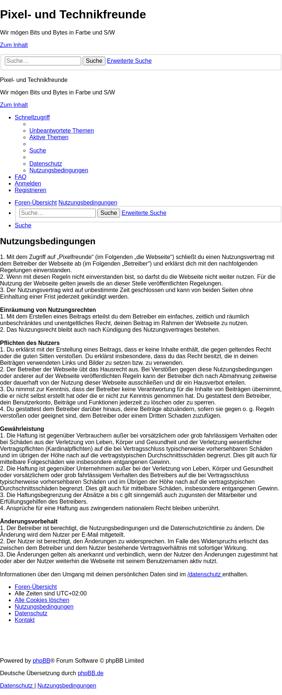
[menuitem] (61, 130)
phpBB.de (91, 673)
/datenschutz (205, 574)
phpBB (41, 661)
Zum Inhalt (14, 45)
